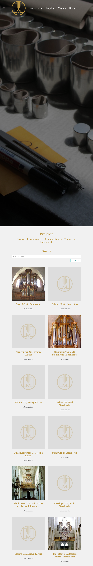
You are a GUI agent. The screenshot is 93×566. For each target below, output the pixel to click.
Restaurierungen (35, 239)
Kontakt (73, 8)
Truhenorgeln (46, 242)
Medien (62, 8)
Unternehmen (35, 8)
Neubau (21, 239)
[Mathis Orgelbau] (19, 8)
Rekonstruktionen (53, 239)
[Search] (46, 256)
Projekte (50, 8)
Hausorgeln (69, 239)
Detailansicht (28, 309)
